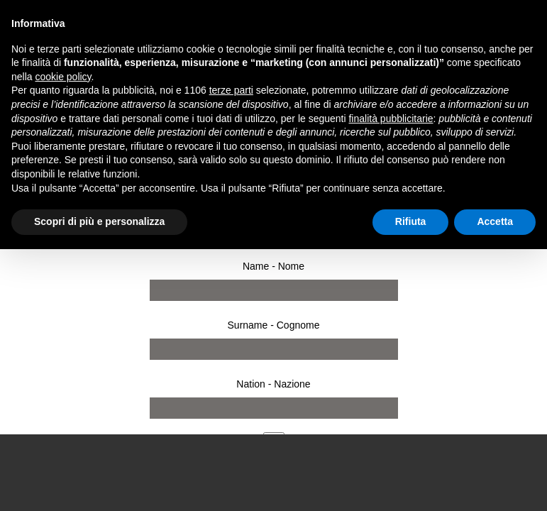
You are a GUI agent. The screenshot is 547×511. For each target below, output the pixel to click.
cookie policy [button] (63, 76)
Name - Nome (273, 266)
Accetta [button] (495, 221)
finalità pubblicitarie (390, 118)
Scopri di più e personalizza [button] (99, 221)
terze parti (231, 90)
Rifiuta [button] (410, 221)
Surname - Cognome (274, 325)
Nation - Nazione (273, 384)
